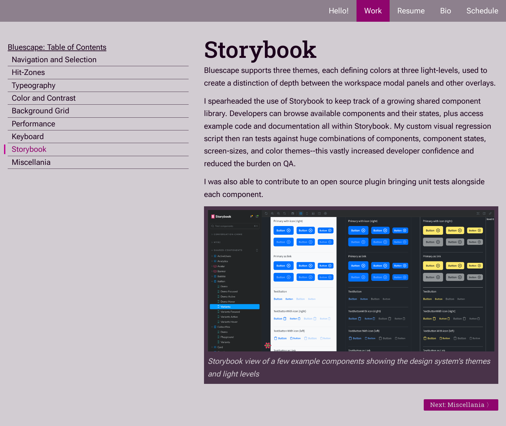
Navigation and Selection (54, 59)
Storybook (29, 149)
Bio (445, 10)
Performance (33, 123)
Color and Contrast (44, 98)
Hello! (339, 10)
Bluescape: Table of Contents (57, 47)
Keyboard (28, 136)
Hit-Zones (28, 72)
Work (373, 10)
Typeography (34, 85)
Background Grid (40, 110)
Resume (411, 10)
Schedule (482, 10)
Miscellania (31, 162)
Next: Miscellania (457, 405)
